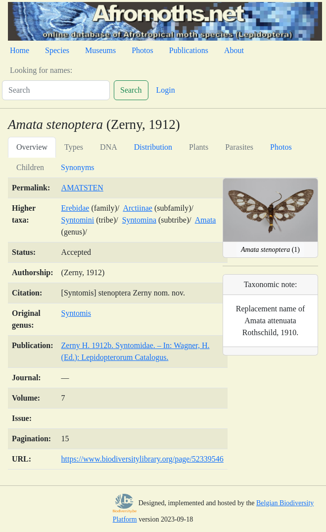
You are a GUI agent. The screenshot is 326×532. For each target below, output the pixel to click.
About (234, 50)
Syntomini (77, 220)
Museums (100, 50)
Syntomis (76, 313)
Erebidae (75, 208)
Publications (188, 50)
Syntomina (139, 220)
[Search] (56, 90)
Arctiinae (137, 208)
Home (19, 50)
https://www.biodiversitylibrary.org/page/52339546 (142, 459)
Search (131, 90)
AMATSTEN (82, 187)
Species (57, 50)
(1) (270, 249)
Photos (142, 50)
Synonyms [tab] (77, 167)
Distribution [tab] (153, 147)
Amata (205, 220)
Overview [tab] (31, 147)
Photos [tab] (281, 147)
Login (165, 90)
